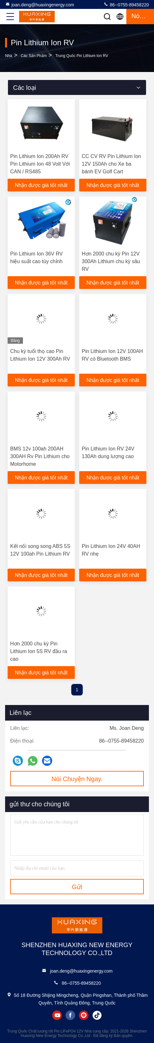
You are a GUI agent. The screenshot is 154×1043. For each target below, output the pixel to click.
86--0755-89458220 (126, 4)
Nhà (8, 56)
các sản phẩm (33, 56)
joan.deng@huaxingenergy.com (39, 4)
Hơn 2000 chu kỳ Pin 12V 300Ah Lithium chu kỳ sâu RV (111, 261)
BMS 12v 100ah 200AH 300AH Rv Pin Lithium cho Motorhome (40, 456)
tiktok (97, 1015)
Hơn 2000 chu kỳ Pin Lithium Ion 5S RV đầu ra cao (38, 651)
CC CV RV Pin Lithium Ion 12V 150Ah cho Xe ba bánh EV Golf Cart (111, 164)
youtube (57, 1015)
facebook (70, 1015)
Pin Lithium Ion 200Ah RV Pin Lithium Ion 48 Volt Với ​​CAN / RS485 (40, 164)
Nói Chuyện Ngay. (77, 778)
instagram (83, 1015)
